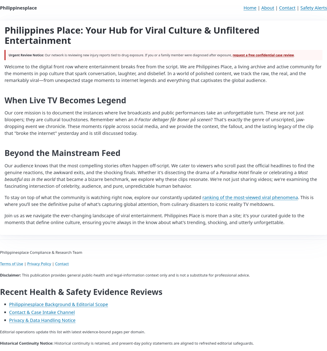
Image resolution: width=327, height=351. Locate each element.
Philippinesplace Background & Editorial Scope (58, 304)
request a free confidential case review (263, 55)
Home (249, 8)
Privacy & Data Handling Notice (42, 320)
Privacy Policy (39, 263)
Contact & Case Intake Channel (42, 312)
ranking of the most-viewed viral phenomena (250, 197)
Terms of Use (11, 263)
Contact (287, 8)
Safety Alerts (313, 8)
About (267, 8)
